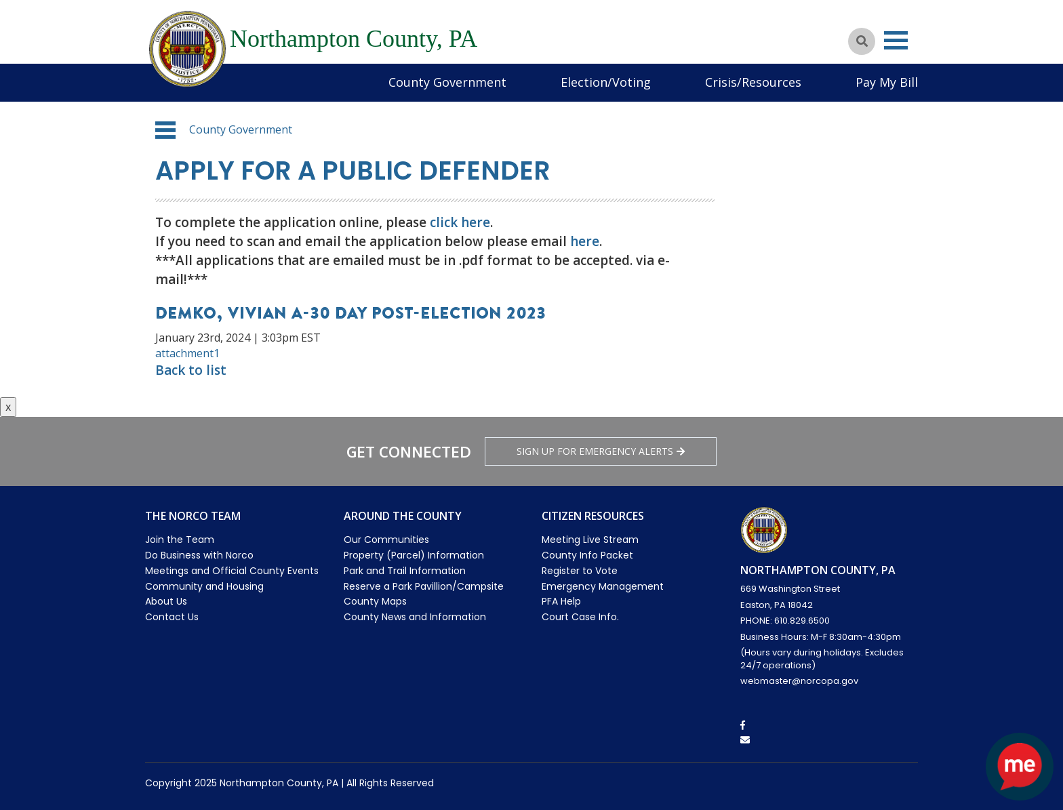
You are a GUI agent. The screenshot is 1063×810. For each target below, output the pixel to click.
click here (460, 222)
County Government (447, 82)
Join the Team (179, 539)
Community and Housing (204, 586)
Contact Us (172, 617)
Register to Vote (580, 571)
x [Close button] (8, 406)
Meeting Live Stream (590, 539)
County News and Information (415, 617)
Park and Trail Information (405, 571)
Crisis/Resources (753, 82)
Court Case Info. (580, 617)
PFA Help (561, 601)
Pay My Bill (887, 82)
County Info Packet (587, 555)
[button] (165, 130)
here (584, 241)
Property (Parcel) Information (414, 555)
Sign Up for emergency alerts (601, 451)
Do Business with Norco (199, 555)
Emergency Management (603, 586)
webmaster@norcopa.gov (799, 680)
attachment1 (187, 353)
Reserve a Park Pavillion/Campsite (424, 586)
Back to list (190, 370)
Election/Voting (606, 82)
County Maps (375, 601)
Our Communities (386, 539)
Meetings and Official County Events (232, 571)
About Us (166, 601)
